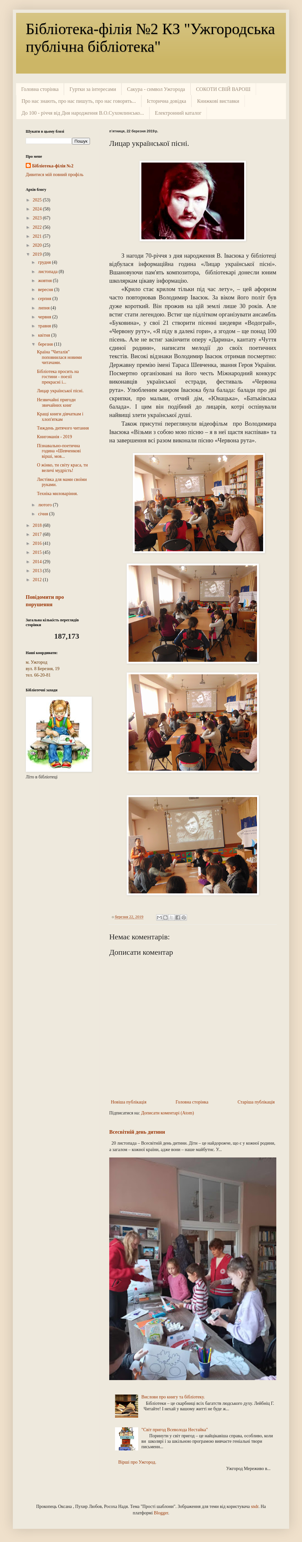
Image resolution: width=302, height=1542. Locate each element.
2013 (38, 570)
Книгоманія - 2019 (54, 436)
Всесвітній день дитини (137, 1132)
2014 (38, 561)
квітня (44, 335)
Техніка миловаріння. (57, 493)
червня (45, 317)
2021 (38, 236)
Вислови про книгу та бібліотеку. (173, 1397)
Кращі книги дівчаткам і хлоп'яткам (60, 417)
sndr (254, 1506)
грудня (45, 262)
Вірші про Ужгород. (137, 1462)
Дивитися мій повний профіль (55, 174)
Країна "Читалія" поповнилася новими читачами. (59, 357)
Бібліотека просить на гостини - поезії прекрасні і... (58, 377)
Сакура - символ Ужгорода (156, 89)
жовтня (45, 280)
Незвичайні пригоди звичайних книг (56, 402)
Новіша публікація (129, 1102)
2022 (38, 227)
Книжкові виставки (218, 101)
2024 (38, 209)
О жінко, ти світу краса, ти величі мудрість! (62, 468)
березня (46, 344)
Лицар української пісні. (60, 390)
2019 (38, 254)
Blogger (161, 1513)
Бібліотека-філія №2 (52, 166)
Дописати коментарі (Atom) (167, 1113)
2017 (38, 534)
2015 (38, 552)
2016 (38, 543)
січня (43, 513)
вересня (46, 289)
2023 (38, 218)
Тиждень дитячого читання (63, 428)
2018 (38, 525)
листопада (48, 271)
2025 (38, 200)
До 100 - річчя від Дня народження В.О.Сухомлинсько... (83, 113)
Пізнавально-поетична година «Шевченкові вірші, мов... (59, 451)
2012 (38, 579)
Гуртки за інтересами (92, 89)
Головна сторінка (39, 89)
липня (44, 308)
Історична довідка (166, 101)
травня (45, 325)
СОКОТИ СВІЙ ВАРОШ (223, 89)
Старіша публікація (256, 1102)
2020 (38, 245)
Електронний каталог (178, 113)
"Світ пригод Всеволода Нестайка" (174, 1429)
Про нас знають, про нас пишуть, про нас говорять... (79, 101)
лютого (45, 504)
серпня (45, 298)
